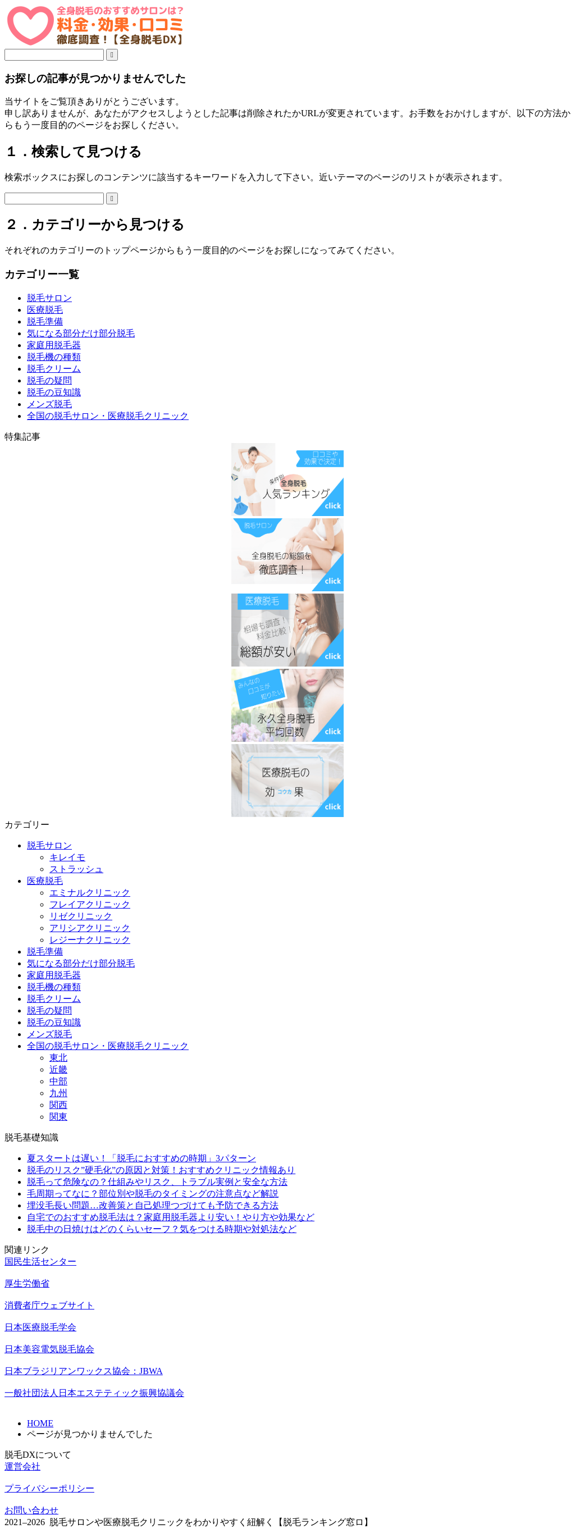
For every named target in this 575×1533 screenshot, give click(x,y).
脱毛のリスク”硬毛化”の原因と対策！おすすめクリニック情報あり (161, 1170)
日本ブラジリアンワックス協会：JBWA (83, 1371)
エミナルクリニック (89, 892)
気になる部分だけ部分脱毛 (81, 333)
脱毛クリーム (54, 368)
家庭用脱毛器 (54, 345)
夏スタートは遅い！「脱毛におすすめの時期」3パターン (141, 1158)
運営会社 (22, 1466)
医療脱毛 (45, 309)
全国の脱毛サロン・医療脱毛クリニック (108, 416)
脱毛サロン (49, 298)
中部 (58, 1081)
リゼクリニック (80, 916)
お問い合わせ (31, 1510)
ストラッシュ (76, 869)
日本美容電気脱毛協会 (49, 1349)
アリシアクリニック (89, 928)
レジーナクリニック (89, 940)
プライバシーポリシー (49, 1488)
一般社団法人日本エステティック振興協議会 (94, 1393)
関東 (58, 1116)
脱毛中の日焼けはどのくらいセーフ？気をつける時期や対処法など (161, 1229)
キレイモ (67, 857)
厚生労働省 (26, 1283)
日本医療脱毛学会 (40, 1327)
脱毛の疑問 (49, 380)
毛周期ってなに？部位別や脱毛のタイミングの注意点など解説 (153, 1193)
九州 (58, 1093)
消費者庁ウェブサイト (49, 1305)
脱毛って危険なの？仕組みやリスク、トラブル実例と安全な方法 (157, 1182)
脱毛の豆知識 (54, 392)
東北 (58, 1057)
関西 (58, 1105)
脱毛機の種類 (54, 357)
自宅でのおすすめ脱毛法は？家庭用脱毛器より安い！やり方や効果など (170, 1217)
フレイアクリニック (89, 904)
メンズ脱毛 (49, 404)
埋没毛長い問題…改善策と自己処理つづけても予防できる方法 (153, 1205)
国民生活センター (40, 1261)
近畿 (58, 1069)
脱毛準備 (45, 321)
